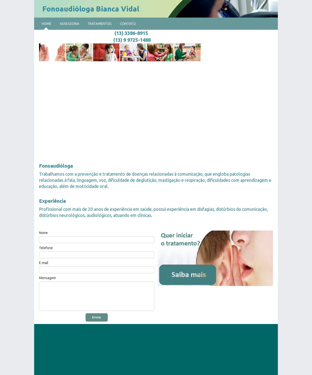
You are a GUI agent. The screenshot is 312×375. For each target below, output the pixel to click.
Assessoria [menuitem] (69, 24)
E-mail (43, 263)
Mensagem (47, 278)
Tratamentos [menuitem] (100, 24)
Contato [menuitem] (128, 24)
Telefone (46, 248)
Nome (43, 233)
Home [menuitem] (46, 24)
